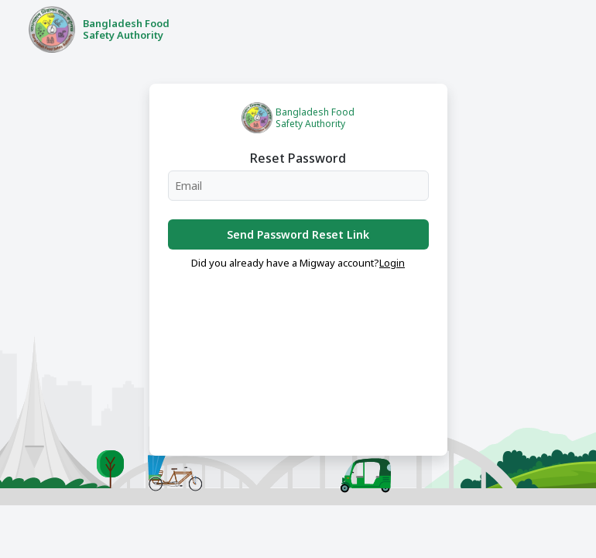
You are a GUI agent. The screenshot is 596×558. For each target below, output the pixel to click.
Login (392, 263)
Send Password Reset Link (298, 234)
